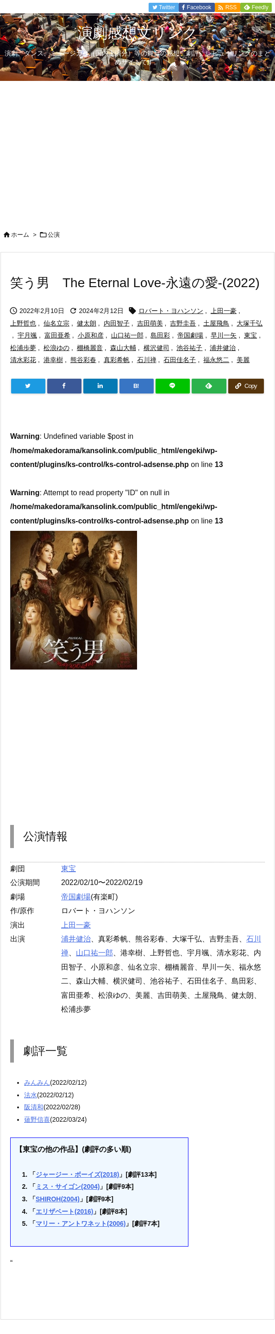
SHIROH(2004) (58, 1199)
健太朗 (86, 323)
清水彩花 (23, 359)
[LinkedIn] (100, 386)
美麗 (243, 359)
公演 (54, 234)
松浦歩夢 (23, 347)
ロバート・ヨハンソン (170, 310)
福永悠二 (216, 359)
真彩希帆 (117, 359)
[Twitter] (28, 386)
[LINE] (173, 386)
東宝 (250, 335)
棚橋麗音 (90, 347)
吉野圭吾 (183, 323)
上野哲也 (23, 323)
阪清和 (34, 1107)
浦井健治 (223, 347)
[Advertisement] (137, 150)
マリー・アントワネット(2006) (80, 1223)
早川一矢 (224, 335)
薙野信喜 (37, 1119)
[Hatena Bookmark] (136, 386)
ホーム (20, 234)
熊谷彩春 (83, 359)
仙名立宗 (56, 323)
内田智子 (117, 323)
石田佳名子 (179, 359)
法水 (30, 1095)
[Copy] (246, 386)
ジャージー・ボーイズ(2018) (77, 1174)
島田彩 (160, 335)
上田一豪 (224, 310)
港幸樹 (53, 359)
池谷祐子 (189, 347)
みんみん (37, 1082)
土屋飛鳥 (216, 323)
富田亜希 (57, 335)
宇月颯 (27, 335)
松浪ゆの (56, 347)
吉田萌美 (150, 323)
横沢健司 (156, 347)
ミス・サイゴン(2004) (68, 1186)
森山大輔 (123, 347)
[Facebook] (64, 386)
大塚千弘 (249, 323)
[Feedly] (209, 386)
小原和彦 (91, 335)
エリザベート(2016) (64, 1211)
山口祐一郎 (127, 335)
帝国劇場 (190, 335)
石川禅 (146, 359)
